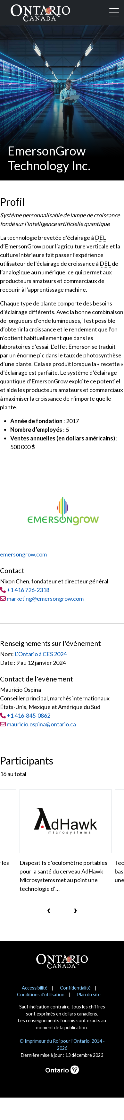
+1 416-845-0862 (28, 715)
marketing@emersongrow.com (42, 598)
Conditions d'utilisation (40, 994)
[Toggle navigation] (114, 13)
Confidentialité (75, 987)
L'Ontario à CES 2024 (41, 653)
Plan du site (89, 994)
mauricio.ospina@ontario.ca (41, 724)
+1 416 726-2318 (28, 589)
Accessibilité (34, 987)
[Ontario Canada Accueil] (40, 11)
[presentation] (49, 909)
